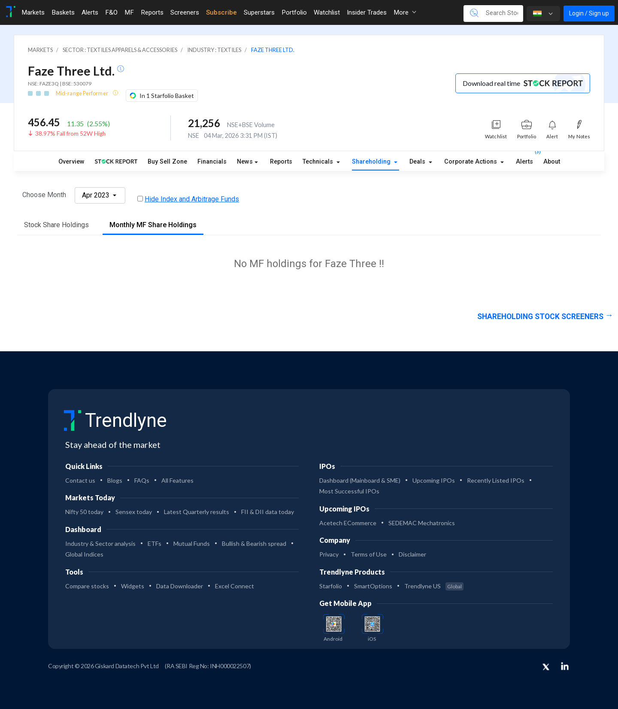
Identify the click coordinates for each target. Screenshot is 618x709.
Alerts (524, 160)
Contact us (80, 480)
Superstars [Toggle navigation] (259, 12)
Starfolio (330, 586)
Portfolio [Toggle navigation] (294, 12)
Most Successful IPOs (349, 491)
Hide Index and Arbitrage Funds (192, 199)
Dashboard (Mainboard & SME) (359, 480)
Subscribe (221, 12)
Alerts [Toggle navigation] (90, 12)
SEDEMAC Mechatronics (421, 522)
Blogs (114, 480)
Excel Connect (234, 586)
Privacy (329, 554)
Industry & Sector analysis (100, 543)
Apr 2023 (96, 195)
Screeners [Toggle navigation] (184, 12)
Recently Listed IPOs (495, 480)
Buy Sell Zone (167, 161)
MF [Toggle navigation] (129, 12)
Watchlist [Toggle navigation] (327, 12)
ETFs (154, 543)
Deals (418, 161)
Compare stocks (87, 586)
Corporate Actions (471, 161)
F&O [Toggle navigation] (111, 12)
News (245, 161)
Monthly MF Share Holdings (153, 225)
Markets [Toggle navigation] (33, 12)
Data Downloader (179, 586)
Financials (212, 161)
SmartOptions (373, 586)
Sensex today (133, 511)
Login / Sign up (589, 13)
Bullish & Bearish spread (254, 543)
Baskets (63, 12)
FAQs (141, 480)
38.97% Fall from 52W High (70, 133)
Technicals (319, 161)
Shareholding (372, 161)
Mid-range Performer (82, 93)
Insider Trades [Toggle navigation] (367, 12)
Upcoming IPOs (433, 480)
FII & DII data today (267, 511)
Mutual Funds (191, 543)
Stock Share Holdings (56, 225)
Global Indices (84, 554)
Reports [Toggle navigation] (152, 12)
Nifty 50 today (84, 511)
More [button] (405, 12)
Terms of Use (369, 554)
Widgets (132, 586)
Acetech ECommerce (347, 522)
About (551, 161)
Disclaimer (412, 554)
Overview (71, 161)
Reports (281, 161)
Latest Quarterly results (196, 511)
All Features (177, 480)
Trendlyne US (434, 586)
